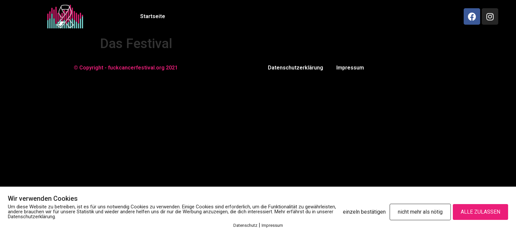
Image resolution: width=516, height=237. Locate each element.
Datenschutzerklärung (295, 68)
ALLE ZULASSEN (480, 212)
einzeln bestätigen (364, 212)
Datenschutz (245, 225)
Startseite (152, 16)
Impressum (350, 68)
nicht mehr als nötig (420, 212)
